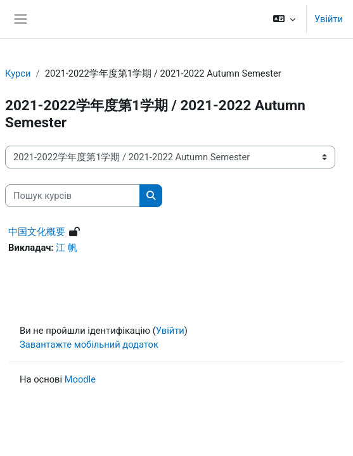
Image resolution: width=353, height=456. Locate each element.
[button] (284, 19)
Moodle (80, 379)
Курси (18, 73)
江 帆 (66, 247)
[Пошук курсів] (72, 195)
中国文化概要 (36, 232)
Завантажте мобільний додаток (89, 344)
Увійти (328, 19)
